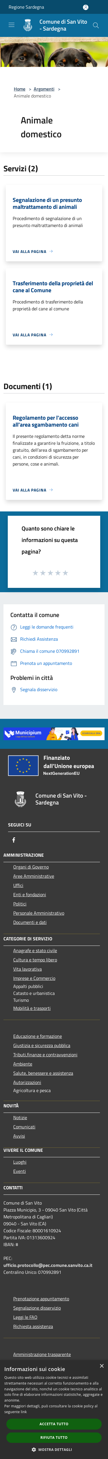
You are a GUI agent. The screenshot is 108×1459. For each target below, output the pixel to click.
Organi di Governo (31, 866)
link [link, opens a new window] (24, 1411)
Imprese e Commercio (34, 978)
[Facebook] (14, 840)
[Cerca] (95, 25)
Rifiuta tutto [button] (54, 1437)
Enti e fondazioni (29, 894)
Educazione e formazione (37, 1036)
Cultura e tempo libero (35, 959)
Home (19, 88)
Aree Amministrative (33, 876)
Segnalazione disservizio (37, 1307)
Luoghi (19, 1161)
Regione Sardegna (26, 6)
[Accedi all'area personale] (85, 7)
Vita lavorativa (27, 968)
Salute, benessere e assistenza (43, 1073)
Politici (19, 903)
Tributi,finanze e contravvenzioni (45, 1054)
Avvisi (19, 1135)
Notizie (20, 1117)
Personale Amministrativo (38, 912)
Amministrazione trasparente (42, 1354)
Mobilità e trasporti (32, 1008)
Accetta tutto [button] (53, 1424)
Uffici (18, 885)
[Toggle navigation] (11, 24)
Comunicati (24, 1126)
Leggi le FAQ (25, 1317)
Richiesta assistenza (33, 1326)
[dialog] (54, 1409)
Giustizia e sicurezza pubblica (41, 1045)
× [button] (101, 1366)
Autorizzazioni (27, 1082)
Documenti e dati (30, 922)
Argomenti (44, 88)
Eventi (19, 1171)
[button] (54, 1449)
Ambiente (22, 1063)
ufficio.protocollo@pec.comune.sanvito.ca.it (47, 1265)
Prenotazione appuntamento (41, 1298)
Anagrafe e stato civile (35, 950)
